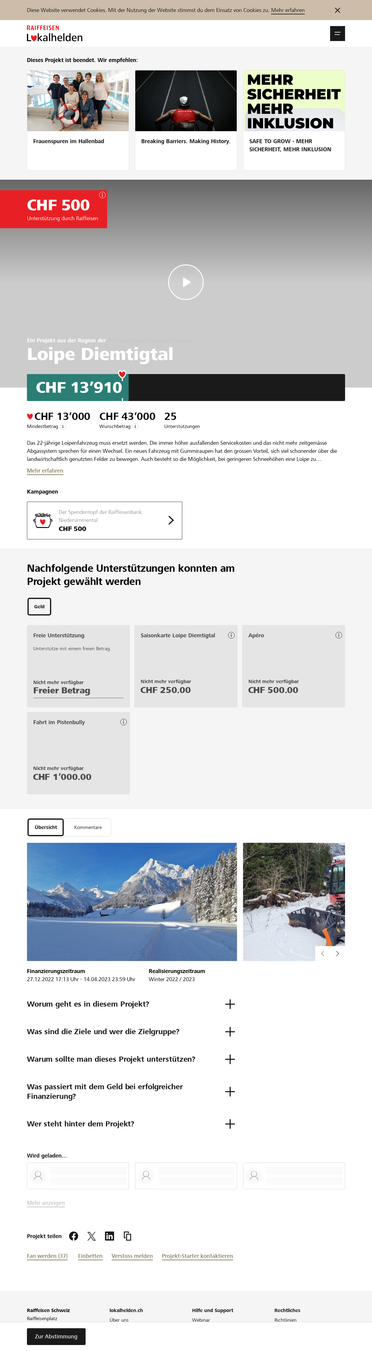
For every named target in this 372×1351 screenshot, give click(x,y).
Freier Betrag (61, 691)
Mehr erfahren (288, 10)
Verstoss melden (132, 1258)
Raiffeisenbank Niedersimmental (150, 340)
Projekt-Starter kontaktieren (197, 1258)
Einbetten (90, 1258)
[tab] (39, 607)
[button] (337, 33)
